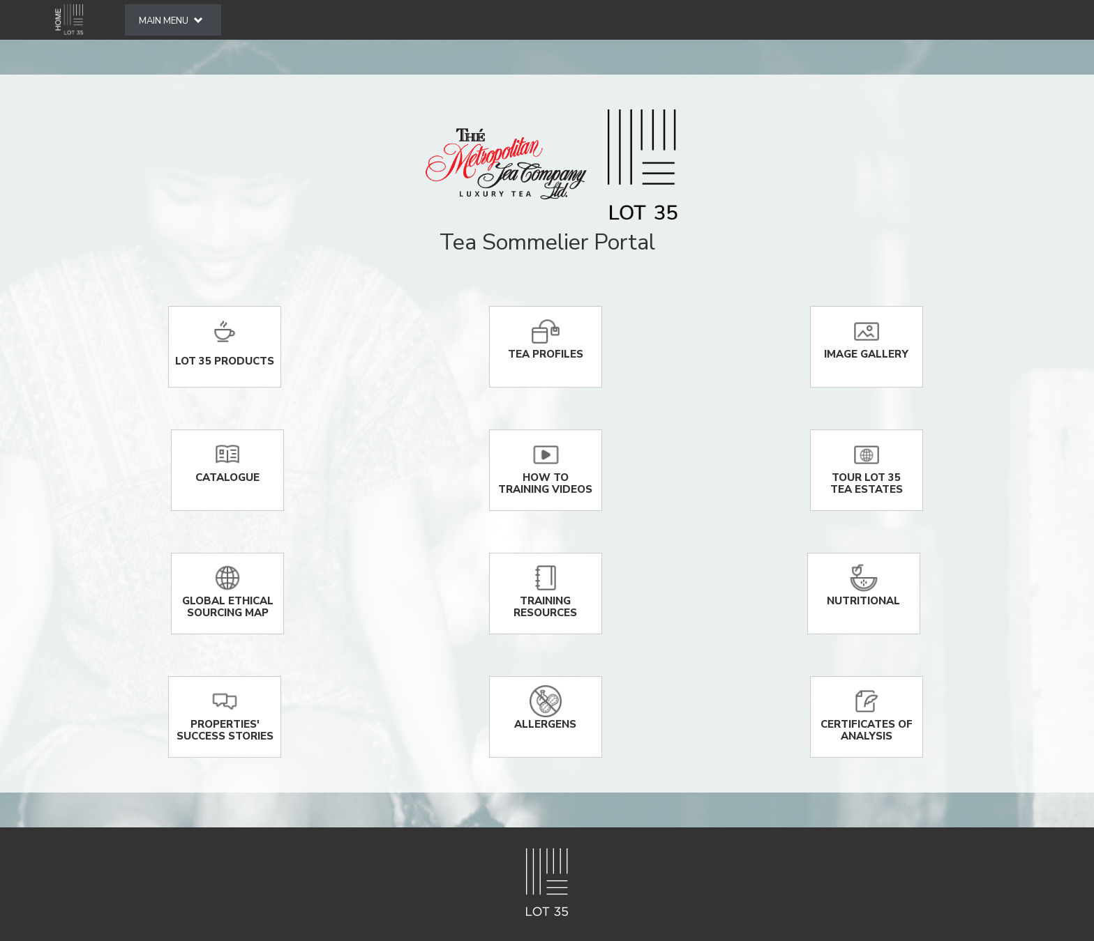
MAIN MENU (170, 21)
